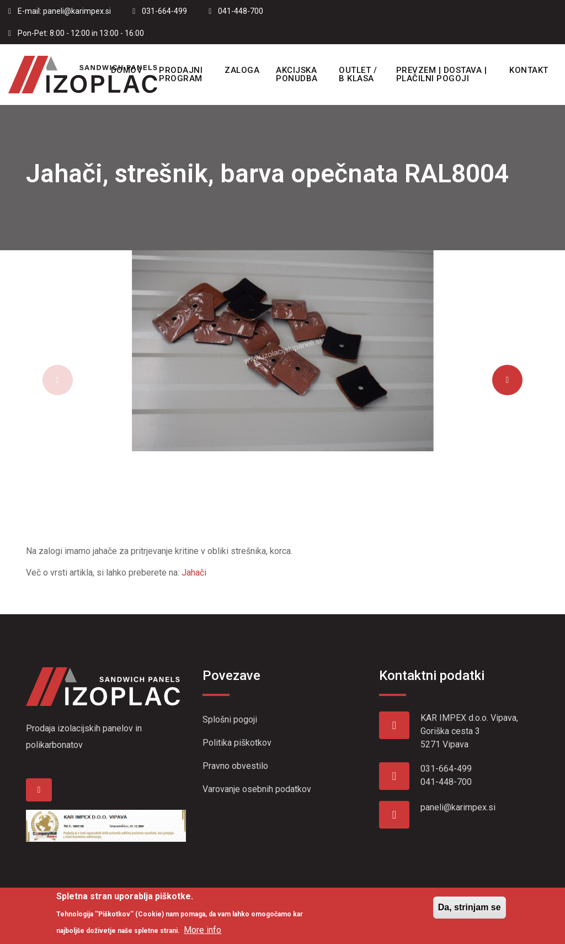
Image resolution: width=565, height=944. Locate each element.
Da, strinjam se (469, 912)
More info (202, 935)
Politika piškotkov (236, 742)
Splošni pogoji (229, 719)
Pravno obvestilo (235, 766)
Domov (127, 70)
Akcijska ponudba (297, 74)
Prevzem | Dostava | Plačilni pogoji (441, 74)
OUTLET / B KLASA (358, 74)
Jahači (194, 572)
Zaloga (242, 70)
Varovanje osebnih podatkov (256, 789)
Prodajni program (180, 74)
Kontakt (528, 70)
